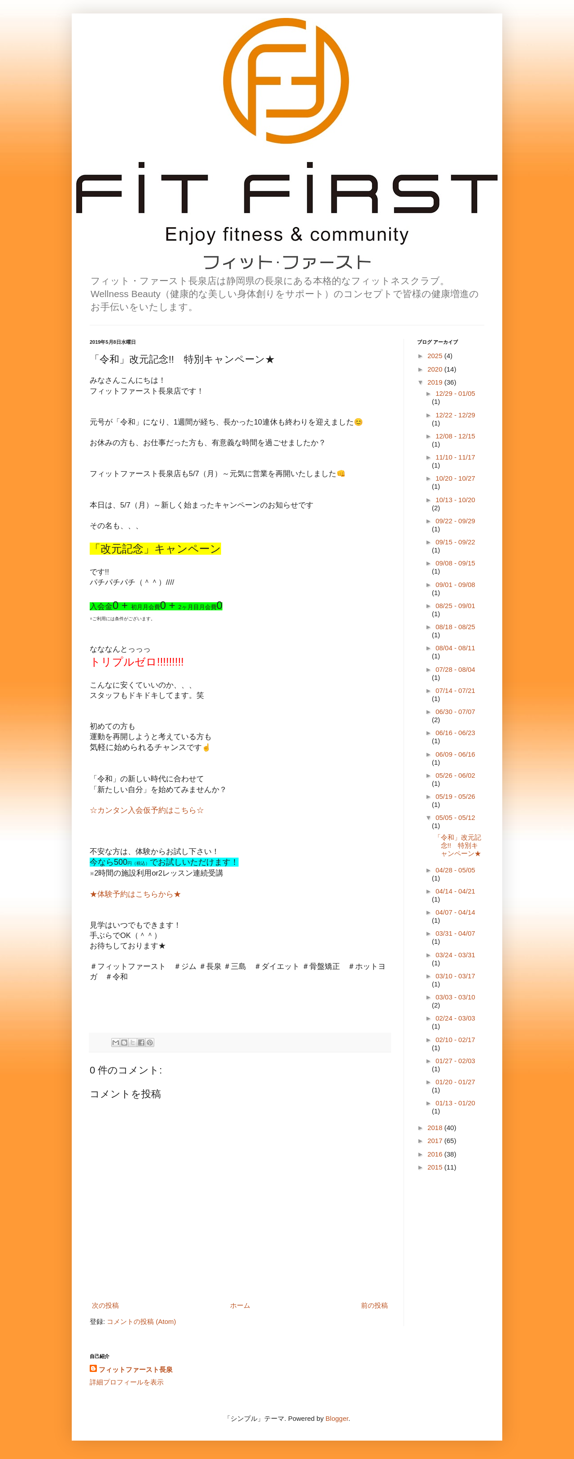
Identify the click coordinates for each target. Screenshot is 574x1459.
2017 (435, 1140)
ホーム (240, 1305)
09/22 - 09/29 (455, 521)
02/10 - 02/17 (455, 1039)
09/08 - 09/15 (455, 563)
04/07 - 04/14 (455, 912)
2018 (435, 1127)
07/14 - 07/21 (455, 690)
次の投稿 (105, 1305)
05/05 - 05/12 (455, 817)
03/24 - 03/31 (455, 955)
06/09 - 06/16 (455, 754)
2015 (435, 1167)
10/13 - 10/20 (455, 500)
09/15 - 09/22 (455, 542)
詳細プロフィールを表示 (127, 1382)
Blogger (337, 1418)
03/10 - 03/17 (455, 976)
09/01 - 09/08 (455, 584)
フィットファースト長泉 (136, 1369)
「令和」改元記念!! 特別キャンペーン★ (457, 845)
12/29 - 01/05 (455, 393)
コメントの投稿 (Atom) (141, 1321)
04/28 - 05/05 (455, 870)
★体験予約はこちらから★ (135, 894)
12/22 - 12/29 (455, 415)
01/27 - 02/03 (455, 1061)
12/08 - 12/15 (455, 436)
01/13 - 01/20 (455, 1103)
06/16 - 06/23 (455, 732)
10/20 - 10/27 (455, 478)
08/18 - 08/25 (455, 627)
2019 (435, 382)
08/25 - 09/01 (455, 605)
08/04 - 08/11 (455, 648)
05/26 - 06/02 (455, 775)
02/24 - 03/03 (455, 1018)
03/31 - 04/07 (455, 933)
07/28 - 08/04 (455, 669)
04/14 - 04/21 (455, 891)
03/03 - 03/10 (455, 997)
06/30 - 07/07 (455, 711)
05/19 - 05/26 (455, 796)
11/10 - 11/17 (455, 457)
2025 (435, 355)
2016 (435, 1154)
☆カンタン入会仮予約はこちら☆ (147, 810)
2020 (435, 369)
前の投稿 (374, 1305)
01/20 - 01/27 (455, 1082)
